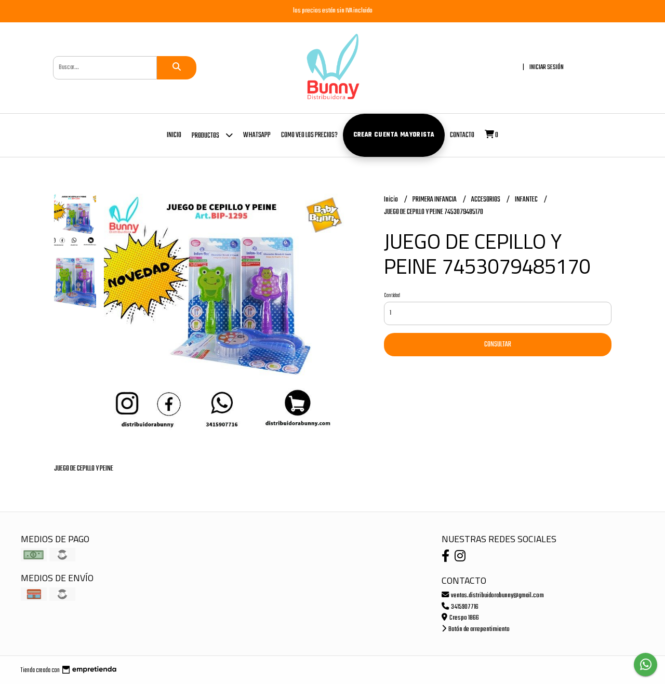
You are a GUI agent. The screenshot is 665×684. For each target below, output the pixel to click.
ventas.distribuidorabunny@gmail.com (493, 595)
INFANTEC (527, 200)
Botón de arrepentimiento (476, 629)
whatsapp (257, 135)
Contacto (462, 135)
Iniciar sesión (546, 67)
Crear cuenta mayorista (394, 135)
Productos (212, 135)
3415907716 (460, 606)
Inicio (174, 135)
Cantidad (392, 295)
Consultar (497, 345)
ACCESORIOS (486, 200)
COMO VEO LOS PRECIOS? (309, 135)
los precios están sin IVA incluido (333, 10)
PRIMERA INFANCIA (435, 200)
